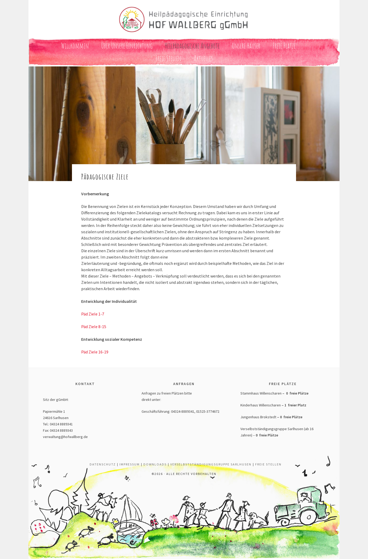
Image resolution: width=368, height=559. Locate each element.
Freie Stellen (168, 58)
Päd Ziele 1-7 (92, 314)
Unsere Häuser (246, 45)
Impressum (129, 464)
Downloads (155, 464)
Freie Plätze (284, 45)
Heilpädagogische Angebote (192, 45)
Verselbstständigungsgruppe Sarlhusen (210, 464)
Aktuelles (203, 58)
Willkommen (75, 45)
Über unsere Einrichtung (126, 45)
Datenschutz (103, 464)
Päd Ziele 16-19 (94, 351)
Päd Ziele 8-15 (93, 326)
